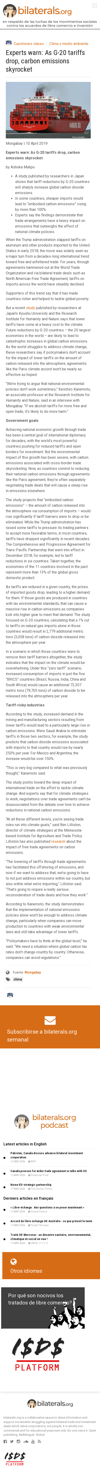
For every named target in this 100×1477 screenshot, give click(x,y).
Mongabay (33, 972)
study (30, 308)
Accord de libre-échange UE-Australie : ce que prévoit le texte (51, 1221)
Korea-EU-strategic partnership (31, 1184)
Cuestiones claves (29, 44)
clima (17, 979)
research (58, 841)
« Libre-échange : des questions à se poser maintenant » (47, 1207)
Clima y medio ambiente (68, 44)
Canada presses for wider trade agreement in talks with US (48, 1171)
